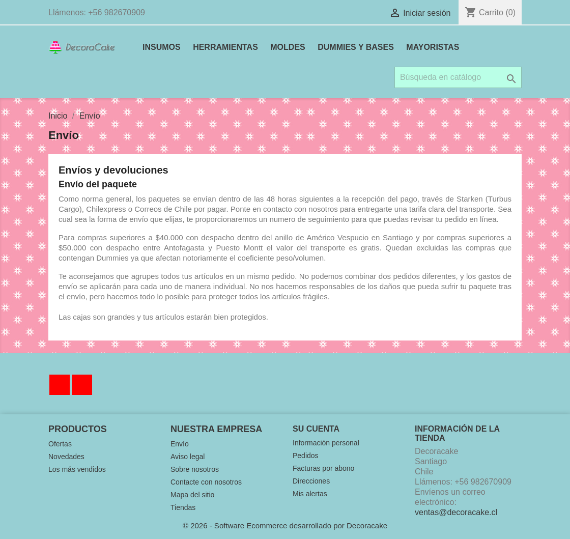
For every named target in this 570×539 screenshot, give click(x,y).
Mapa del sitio (192, 495)
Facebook (59, 385)
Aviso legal (187, 456)
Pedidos (306, 455)
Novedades (66, 456)
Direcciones (311, 481)
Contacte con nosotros (206, 482)
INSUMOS (161, 47)
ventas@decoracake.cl (456, 512)
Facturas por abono (323, 468)
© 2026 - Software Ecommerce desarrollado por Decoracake (285, 525)
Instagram (82, 385)
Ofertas (60, 444)
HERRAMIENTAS (225, 47)
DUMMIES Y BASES (356, 47)
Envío (179, 444)
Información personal (326, 443)
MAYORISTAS (432, 47)
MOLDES (287, 47)
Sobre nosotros (194, 469)
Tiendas (182, 507)
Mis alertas (310, 494)
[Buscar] (458, 77)
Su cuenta (316, 428)
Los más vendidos (77, 469)
